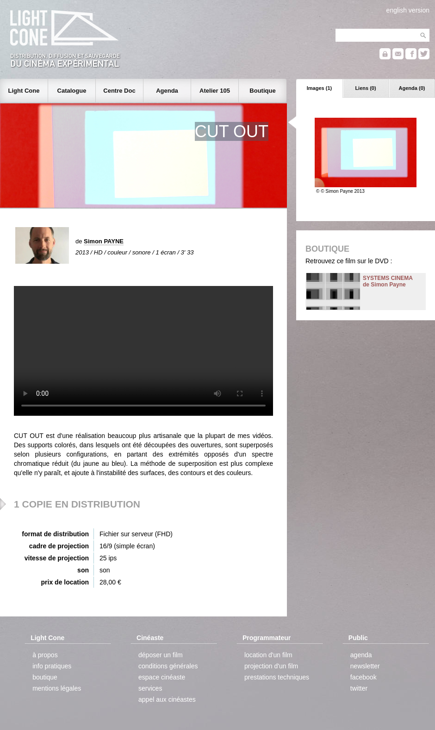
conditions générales (168, 666)
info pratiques (51, 666)
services (150, 688)
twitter (358, 688)
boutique (44, 677)
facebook (363, 677)
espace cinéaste (161, 677)
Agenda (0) (412, 88)
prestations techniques (276, 677)
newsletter (365, 666)
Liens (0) (365, 88)
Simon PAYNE (104, 241)
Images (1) (319, 88)
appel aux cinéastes (167, 699)
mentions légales (56, 688)
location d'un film (268, 655)
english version (407, 10)
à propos (44, 655)
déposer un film (160, 655)
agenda (361, 655)
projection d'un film (271, 666)
